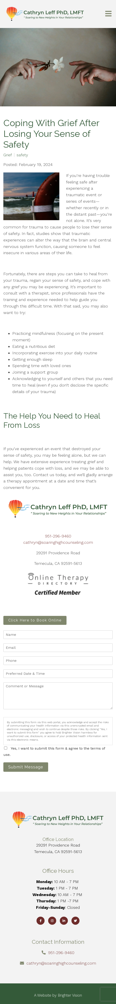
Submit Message (25, 767)
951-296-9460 (58, 536)
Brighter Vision (70, 995)
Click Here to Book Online (35, 620)
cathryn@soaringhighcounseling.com (58, 542)
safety (22, 155)
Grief (7, 155)
